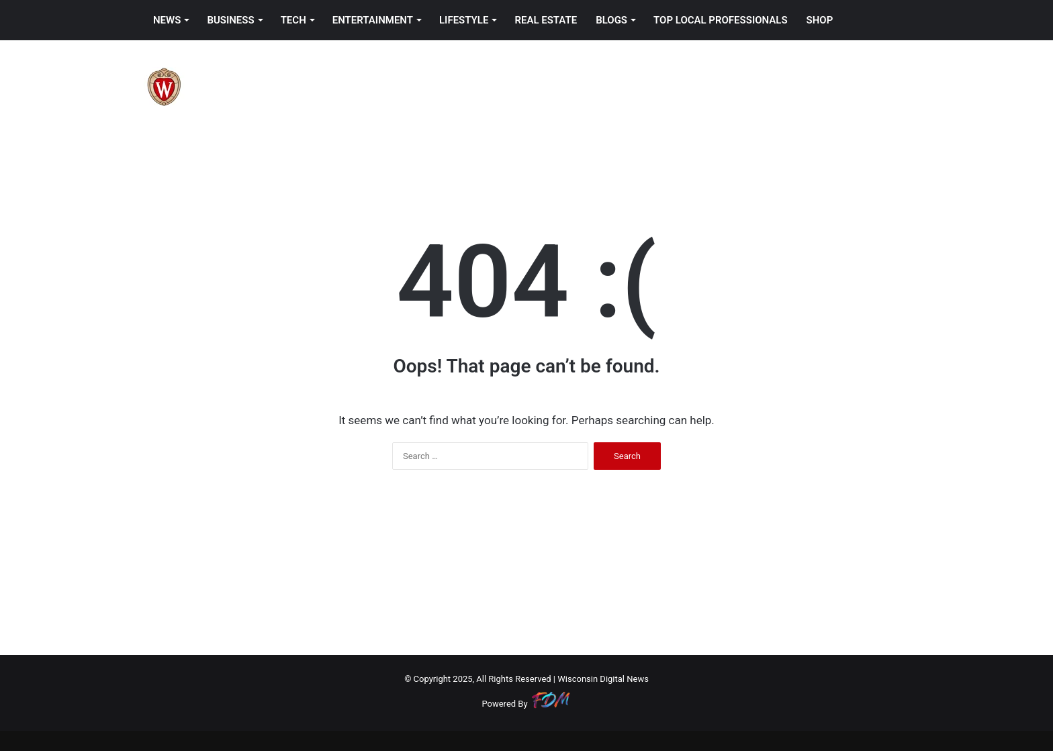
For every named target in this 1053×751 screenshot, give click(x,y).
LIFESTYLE (463, 20)
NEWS (167, 20)
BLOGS (611, 20)
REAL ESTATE (545, 20)
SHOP (820, 20)
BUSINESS (230, 20)
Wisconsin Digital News (603, 679)
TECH (293, 20)
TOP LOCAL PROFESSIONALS (720, 20)
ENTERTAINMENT (372, 20)
